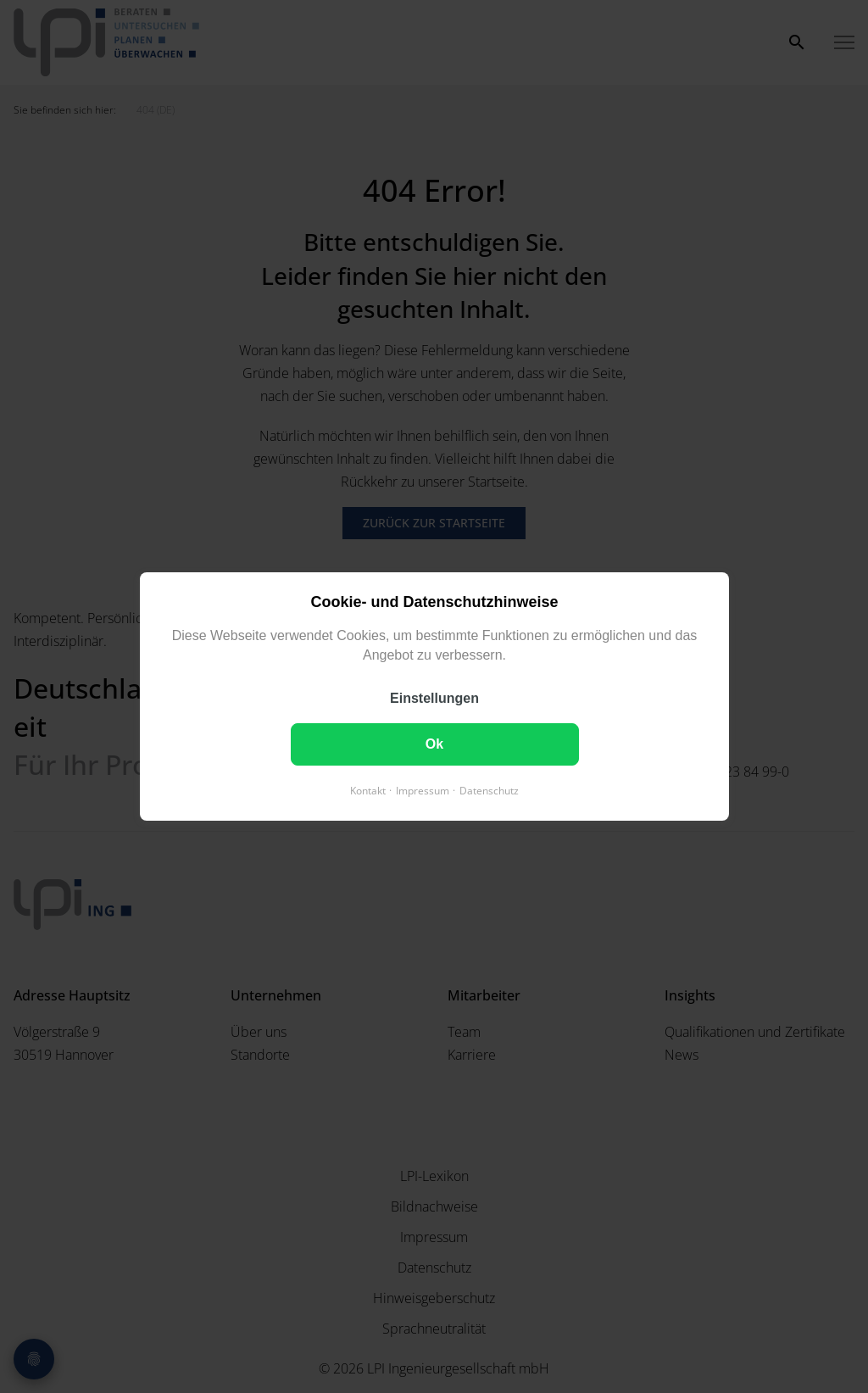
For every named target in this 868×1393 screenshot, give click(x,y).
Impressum (422, 790)
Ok (433, 744)
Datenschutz (489, 790)
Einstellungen (434, 698)
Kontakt (368, 790)
